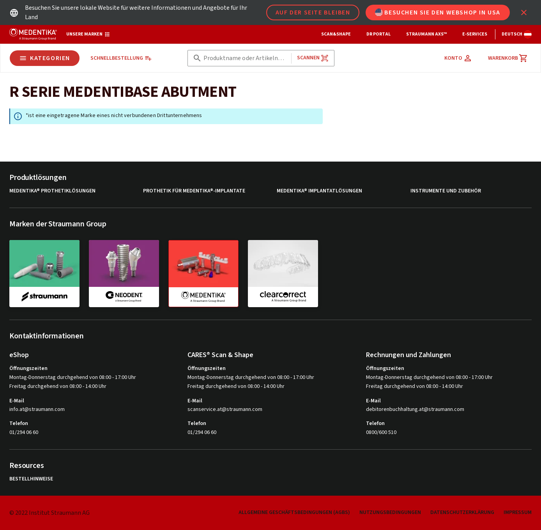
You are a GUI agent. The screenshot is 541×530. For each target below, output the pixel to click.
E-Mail (16, 401)
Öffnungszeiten (28, 368)
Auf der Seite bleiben (313, 12)
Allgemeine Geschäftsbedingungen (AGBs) (294, 512)
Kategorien (44, 58)
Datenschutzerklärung (462, 512)
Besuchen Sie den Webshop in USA (437, 12)
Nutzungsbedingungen (390, 512)
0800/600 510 (381, 432)
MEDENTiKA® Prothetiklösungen (52, 191)
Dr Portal (378, 34)
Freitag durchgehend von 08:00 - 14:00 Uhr (57, 386)
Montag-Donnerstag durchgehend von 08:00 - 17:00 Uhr (72, 377)
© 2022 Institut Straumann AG (49, 513)
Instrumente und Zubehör (445, 191)
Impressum (518, 512)
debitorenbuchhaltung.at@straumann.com (415, 409)
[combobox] (245, 58)
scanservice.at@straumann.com (224, 409)
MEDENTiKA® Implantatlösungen (319, 191)
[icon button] (524, 12)
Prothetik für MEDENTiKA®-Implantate (194, 191)
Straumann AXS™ (426, 34)
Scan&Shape (336, 34)
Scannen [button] (313, 58)
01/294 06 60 (23, 432)
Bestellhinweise (31, 479)
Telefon (18, 423)
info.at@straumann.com (37, 409)
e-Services (474, 34)
